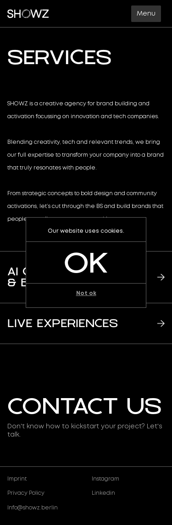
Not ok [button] (86, 293)
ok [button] (86, 262)
